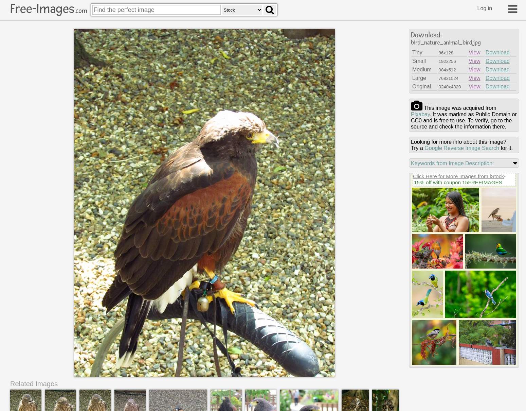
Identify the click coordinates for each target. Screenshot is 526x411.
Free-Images (48, 9)
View (474, 52)
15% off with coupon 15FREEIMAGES (458, 182)
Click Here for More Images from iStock (458, 176)
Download (498, 52)
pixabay (420, 114)
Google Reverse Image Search (461, 148)
